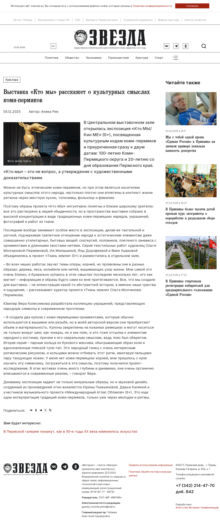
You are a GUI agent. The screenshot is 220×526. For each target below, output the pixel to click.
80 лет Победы (23, 19)
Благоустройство (195, 19)
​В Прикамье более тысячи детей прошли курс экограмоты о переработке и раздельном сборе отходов (191, 216)
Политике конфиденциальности (152, 6)
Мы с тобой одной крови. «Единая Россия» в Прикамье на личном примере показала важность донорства (189, 143)
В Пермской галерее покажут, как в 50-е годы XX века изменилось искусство (70, 430)
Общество (72, 56)
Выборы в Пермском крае (102, 19)
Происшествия (118, 56)
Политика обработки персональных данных (150, 472)
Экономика (93, 56)
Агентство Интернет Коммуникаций (197, 506)
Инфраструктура (168, 19)
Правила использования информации (151, 463)
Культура (142, 56)
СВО (77, 19)
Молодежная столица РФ (53, 19)
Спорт (159, 56)
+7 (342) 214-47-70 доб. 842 (195, 487)
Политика (51, 56)
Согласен (192, 6)
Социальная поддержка (138, 19)
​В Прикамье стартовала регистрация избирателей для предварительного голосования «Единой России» (190, 289)
